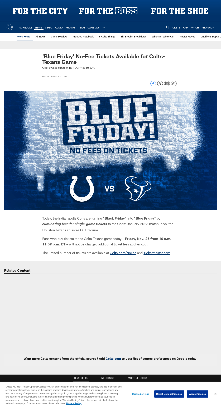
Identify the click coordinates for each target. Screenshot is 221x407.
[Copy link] (174, 84)
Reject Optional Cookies (169, 394)
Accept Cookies (197, 394)
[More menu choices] (103, 27)
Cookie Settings (140, 394)
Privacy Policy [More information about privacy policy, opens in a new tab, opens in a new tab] (73, 404)
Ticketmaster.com (156, 253)
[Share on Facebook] (153, 85)
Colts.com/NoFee (123, 253)
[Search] (167, 27)
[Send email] (167, 85)
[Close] (215, 395)
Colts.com (113, 358)
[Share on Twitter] (160, 85)
